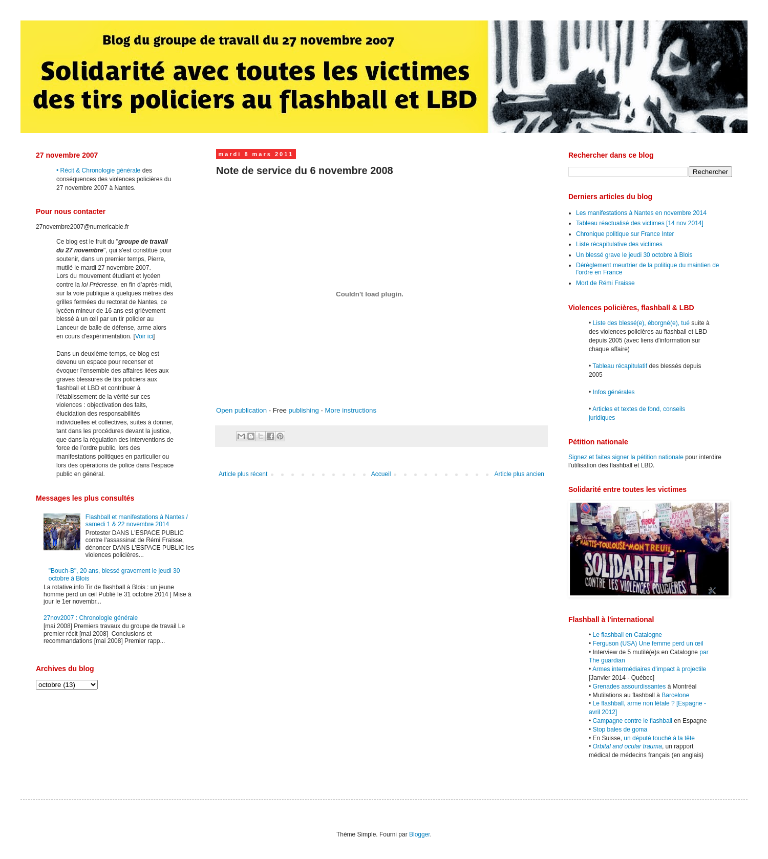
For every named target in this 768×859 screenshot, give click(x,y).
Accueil (381, 474)
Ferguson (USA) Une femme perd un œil (648, 643)
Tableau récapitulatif (619, 366)
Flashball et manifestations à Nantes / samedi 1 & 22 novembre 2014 (137, 520)
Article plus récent (243, 474)
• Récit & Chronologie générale (98, 170)
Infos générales (614, 392)
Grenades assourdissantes (629, 686)
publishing (303, 410)
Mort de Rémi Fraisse (605, 283)
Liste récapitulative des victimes (619, 244)
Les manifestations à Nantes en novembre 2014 (641, 213)
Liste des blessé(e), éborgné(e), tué (641, 323)
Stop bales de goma (620, 729)
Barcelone (675, 695)
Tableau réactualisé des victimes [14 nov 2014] (639, 223)
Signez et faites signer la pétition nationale (626, 457)
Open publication (241, 410)
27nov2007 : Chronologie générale (91, 617)
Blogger (419, 834)
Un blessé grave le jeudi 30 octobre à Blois (634, 255)
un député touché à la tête (659, 738)
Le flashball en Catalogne (627, 634)
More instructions (350, 410)
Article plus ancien (519, 474)
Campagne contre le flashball (632, 720)
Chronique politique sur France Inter (625, 234)
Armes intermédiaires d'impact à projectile (649, 669)
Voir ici (144, 336)
